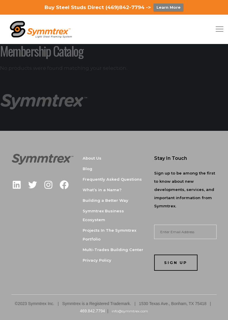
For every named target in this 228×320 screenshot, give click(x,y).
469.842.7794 (92, 311)
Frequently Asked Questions (112, 179)
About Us (92, 158)
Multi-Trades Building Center (113, 249)
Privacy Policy (97, 260)
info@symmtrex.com (129, 311)
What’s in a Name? (102, 189)
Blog (87, 168)
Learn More (168, 7)
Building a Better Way (105, 200)
